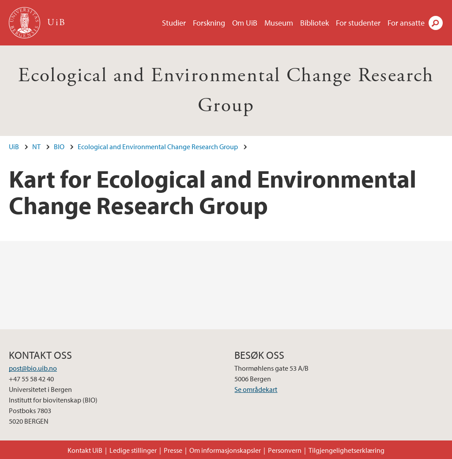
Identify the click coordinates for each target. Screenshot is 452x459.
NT (36, 146)
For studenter (358, 23)
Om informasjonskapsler (225, 450)
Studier (174, 23)
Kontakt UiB (85, 450)
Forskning (209, 23)
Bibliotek (314, 23)
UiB (14, 146)
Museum (278, 23)
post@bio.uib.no (33, 368)
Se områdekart (255, 389)
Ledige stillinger (133, 450)
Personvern (284, 450)
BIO (59, 146)
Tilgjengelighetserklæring (346, 450)
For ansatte (406, 23)
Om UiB (244, 23)
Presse (173, 450)
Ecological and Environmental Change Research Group (158, 146)
